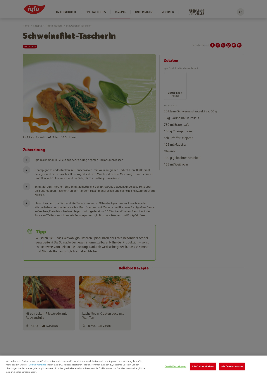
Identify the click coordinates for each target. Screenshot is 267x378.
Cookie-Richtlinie (37, 364)
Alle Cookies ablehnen (203, 366)
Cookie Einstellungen (175, 366)
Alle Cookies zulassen (232, 366)
